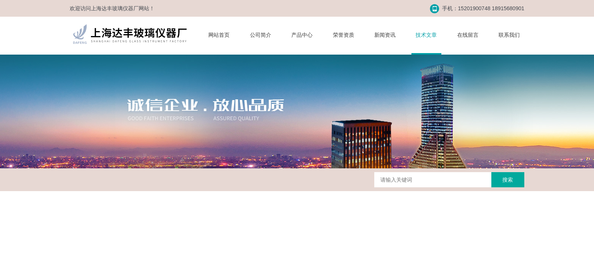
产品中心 (302, 35)
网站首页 (219, 35)
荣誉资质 (343, 35)
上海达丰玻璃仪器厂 (115, 8)
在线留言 (467, 35)
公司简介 (260, 35)
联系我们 (509, 35)
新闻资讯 (384, 35)
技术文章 (426, 35)
